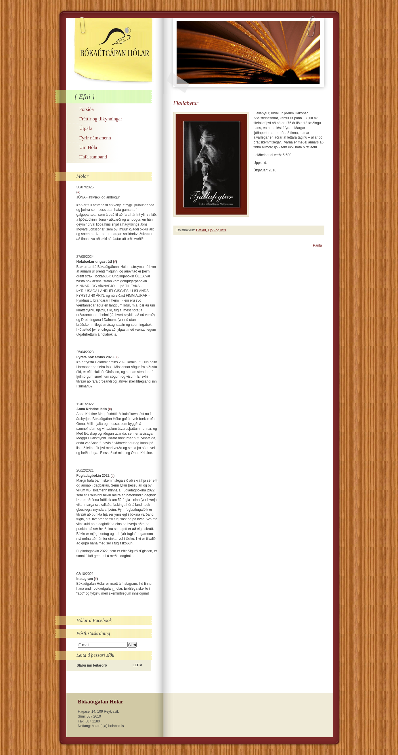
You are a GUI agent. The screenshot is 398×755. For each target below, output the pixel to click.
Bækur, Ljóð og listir (211, 230)
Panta (317, 245)
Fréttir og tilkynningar (100, 119)
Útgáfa (86, 128)
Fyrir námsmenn (95, 138)
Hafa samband (93, 157)
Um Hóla (88, 147)
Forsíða (86, 109)
